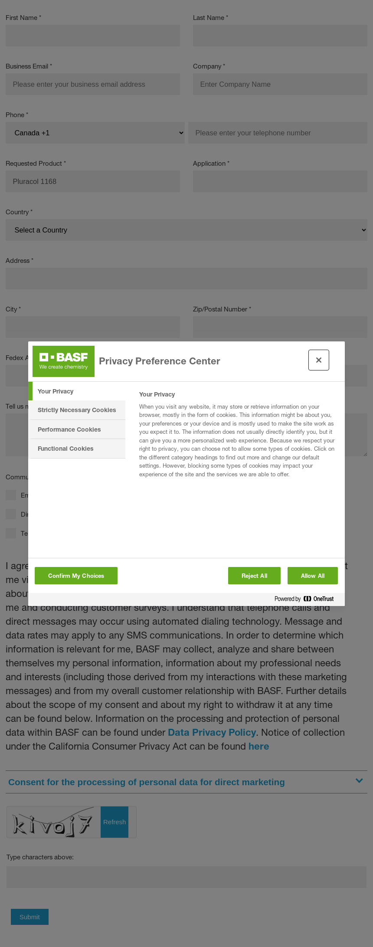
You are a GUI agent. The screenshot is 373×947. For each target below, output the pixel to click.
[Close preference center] (318, 360)
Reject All (254, 575)
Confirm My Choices (76, 575)
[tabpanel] (238, 436)
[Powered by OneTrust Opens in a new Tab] (307, 600)
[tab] (76, 391)
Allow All (312, 575)
